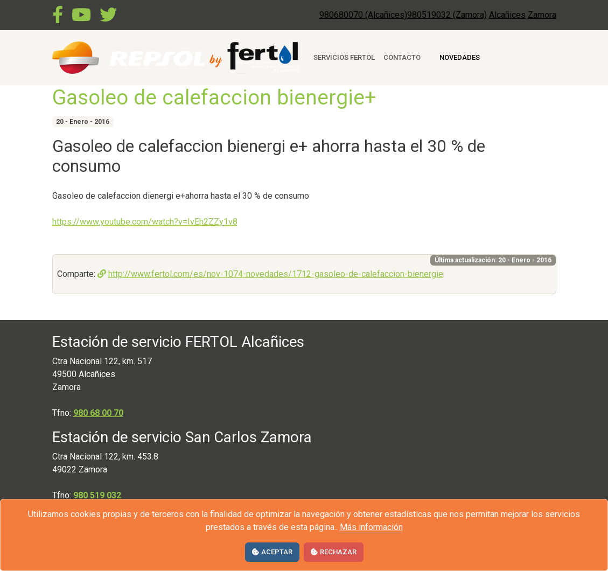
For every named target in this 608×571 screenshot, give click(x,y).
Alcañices (507, 15)
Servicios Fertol (344, 57)
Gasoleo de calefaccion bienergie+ (214, 97)
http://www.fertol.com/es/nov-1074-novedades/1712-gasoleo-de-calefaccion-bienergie (270, 274)
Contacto (402, 57)
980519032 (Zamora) (447, 15)
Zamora (542, 15)
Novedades (459, 57)
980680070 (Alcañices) (363, 15)
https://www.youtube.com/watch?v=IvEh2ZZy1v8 (144, 222)
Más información (371, 527)
